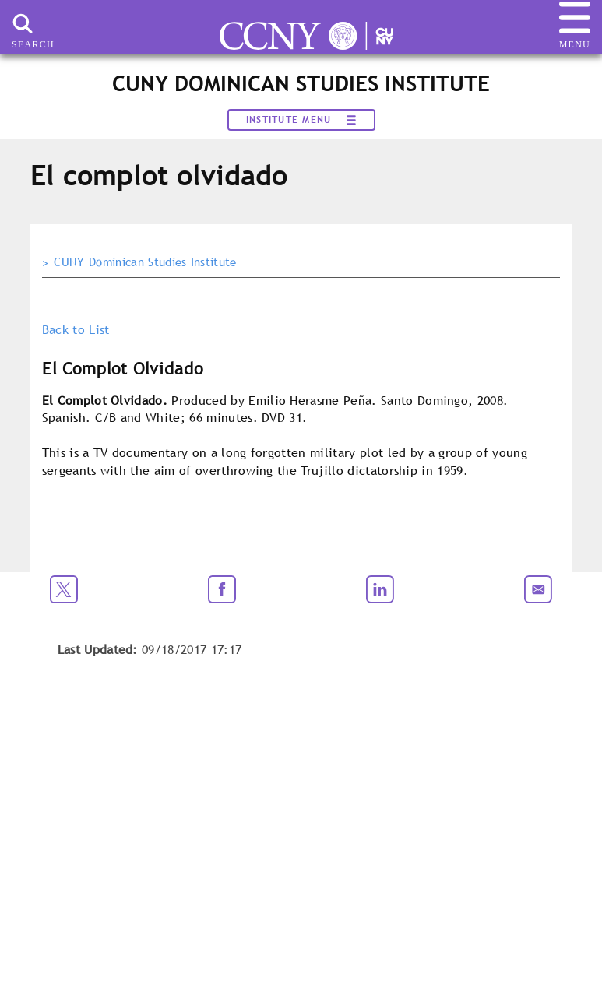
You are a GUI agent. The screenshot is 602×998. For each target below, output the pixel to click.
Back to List (76, 329)
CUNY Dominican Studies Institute (145, 262)
